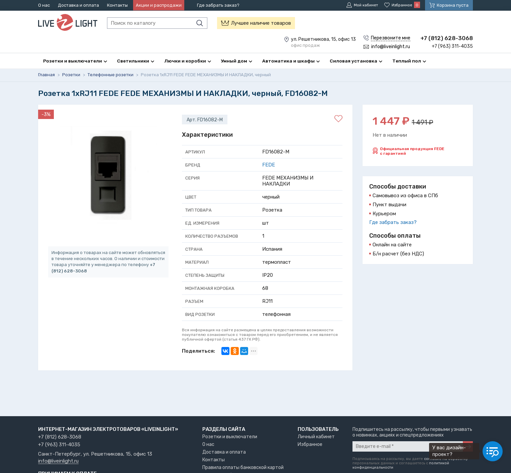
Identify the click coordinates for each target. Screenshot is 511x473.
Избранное (310, 444)
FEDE (268, 165)
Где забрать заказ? (218, 5)
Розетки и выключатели (229, 437)
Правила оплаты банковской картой (243, 467)
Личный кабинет (316, 437)
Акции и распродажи (159, 5)
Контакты (117, 5)
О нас (44, 5)
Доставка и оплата (78, 5)
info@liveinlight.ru (58, 461)
